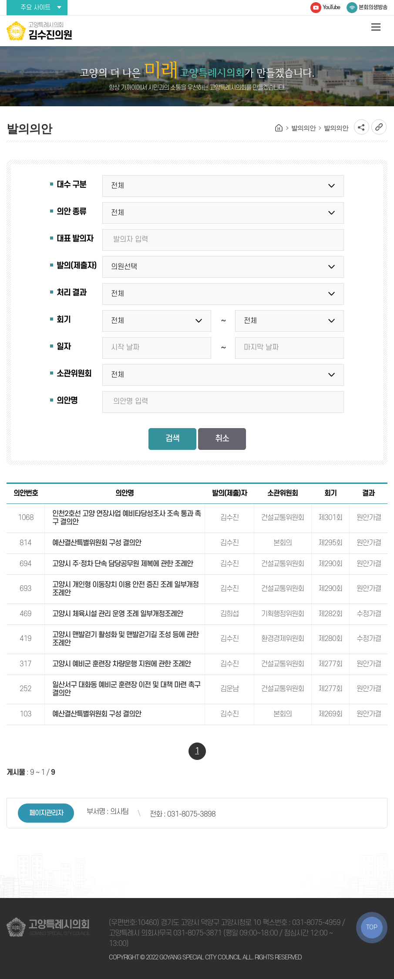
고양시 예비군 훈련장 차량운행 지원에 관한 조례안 (121, 664)
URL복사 (379, 127)
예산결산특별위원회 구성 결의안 (96, 543)
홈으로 (279, 128)
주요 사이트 (35, 7)
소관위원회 (74, 373)
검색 (172, 438)
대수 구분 (71, 184)
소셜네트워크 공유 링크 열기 (361, 127)
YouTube (331, 7)
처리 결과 (71, 292)
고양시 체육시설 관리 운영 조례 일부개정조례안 (117, 614)
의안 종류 (71, 211)
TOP (371, 927)
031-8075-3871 (197, 933)
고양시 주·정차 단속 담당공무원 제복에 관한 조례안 (122, 564)
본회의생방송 (373, 7)
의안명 (67, 400)
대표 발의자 (75, 238)
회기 (64, 319)
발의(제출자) (76, 265)
